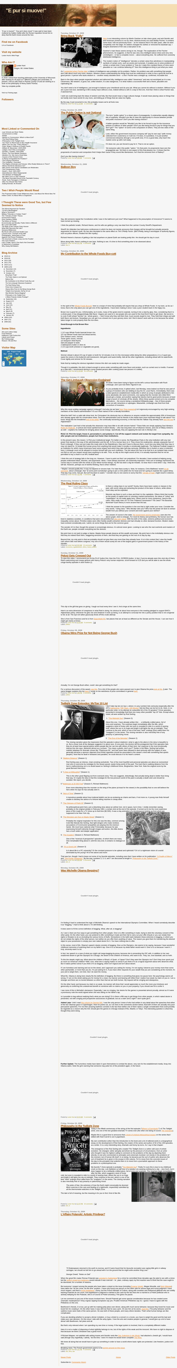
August (8, 301)
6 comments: (88, 622)
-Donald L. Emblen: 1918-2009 (13, 151)
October (9, 273)
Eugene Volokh (137, 1286)
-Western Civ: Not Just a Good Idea (14, 155)
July (7, 303)
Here (105, 38)
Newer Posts (66, 1357)
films (70, 1351)
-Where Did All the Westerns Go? (13, 166)
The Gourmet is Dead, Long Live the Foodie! (17, 239)
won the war (168, 420)
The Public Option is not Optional (81, 112)
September (10, 299)
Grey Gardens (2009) (9, 219)
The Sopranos (167, 1131)
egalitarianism (77, 547)
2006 (6, 322)
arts (67, 862)
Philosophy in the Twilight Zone (80, 1125)
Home (118, 1357)
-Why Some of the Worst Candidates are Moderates (20, 167)
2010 (6, 265)
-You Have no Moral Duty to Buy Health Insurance (19, 143)
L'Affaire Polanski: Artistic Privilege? (83, 1214)
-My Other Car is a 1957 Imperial (13, 176)
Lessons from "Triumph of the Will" (14, 233)
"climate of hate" (149, 473)
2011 (6, 262)
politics (94, 547)
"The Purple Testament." (73, 858)
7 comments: (87, 158)
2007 (6, 319)
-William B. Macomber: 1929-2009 (14, 148)
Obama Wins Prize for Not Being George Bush (89, 632)
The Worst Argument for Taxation (13, 209)
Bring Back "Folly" (72, 35)
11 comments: (88, 104)
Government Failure (9, 217)
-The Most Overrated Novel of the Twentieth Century (20, 178)
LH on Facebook (8, 45)
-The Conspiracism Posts (11, 169)
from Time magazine (128, 409)
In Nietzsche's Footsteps (10, 244)
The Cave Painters (8, 241)
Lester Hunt (21, 66)
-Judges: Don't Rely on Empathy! (13, 150)
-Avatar (4, 135)
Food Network (7, 333)
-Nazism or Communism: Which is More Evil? (18, 137)
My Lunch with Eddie (9, 225)
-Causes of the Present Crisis (12, 157)
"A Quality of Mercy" (164, 856)
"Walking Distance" (70, 758)
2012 (6, 260)
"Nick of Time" (68, 793)
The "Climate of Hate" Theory (12, 216)
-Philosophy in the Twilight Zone (13, 141)
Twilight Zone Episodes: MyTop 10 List (84, 703)
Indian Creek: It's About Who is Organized (16, 195)
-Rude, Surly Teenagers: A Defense (14, 180)
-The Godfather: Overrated (11, 162)
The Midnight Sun (130, 1167)
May (7, 307)
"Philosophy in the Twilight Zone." (145, 858)
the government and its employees (146, 515)
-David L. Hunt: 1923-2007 (11, 171)
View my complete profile (11, 86)
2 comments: (87, 860)
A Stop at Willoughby (71, 772)
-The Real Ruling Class (10, 139)
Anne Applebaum (87, 1290)
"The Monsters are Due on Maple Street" (79, 817)
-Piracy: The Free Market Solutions (14, 153)
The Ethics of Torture (9, 221)
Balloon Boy (68, 166)
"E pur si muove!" (26, 10)
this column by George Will (91, 1003)
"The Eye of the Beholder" (118, 738)
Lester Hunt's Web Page (10, 55)
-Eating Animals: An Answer (11, 183)
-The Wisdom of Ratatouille (11, 174)
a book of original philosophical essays (140, 1135)
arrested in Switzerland (108, 1278)
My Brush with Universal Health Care (15, 232)
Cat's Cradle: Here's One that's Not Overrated (18, 242)
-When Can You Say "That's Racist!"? (15, 144)
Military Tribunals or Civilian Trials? (14, 214)
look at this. (158, 689)
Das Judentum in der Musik (129, 1336)
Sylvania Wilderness (9, 230)
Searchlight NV (99, 619)
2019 (6, 256)
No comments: (88, 371)
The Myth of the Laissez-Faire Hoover (15, 226)
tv (69, 245)
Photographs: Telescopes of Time (13, 235)
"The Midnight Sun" (115, 718)
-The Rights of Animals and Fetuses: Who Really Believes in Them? (26, 164)
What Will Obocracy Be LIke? (12, 228)
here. (86, 691)
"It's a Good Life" (70, 847)
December (9, 269)
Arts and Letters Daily (9, 332)
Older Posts (170, 1357)
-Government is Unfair (9, 134)
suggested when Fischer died (75, 71)
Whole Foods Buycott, (83, 306)
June (8, 305)
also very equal (120, 519)
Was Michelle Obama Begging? (80, 870)
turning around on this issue (113, 1348)
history (89, 547)
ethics (85, 547)
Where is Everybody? (150, 1129)
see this (94, 689)
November (9, 271)
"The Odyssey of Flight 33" (73, 803)
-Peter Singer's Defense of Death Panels (16, 146)
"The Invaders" (68, 835)
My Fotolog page (8, 339)
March (8, 311)
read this (145, 1309)
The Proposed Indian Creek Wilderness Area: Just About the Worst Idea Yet (28, 193)
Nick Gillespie (166, 1286)
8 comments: (87, 693)
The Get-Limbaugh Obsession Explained (85, 379)
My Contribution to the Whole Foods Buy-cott (88, 253)
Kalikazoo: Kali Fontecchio (11, 335)
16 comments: (88, 545)
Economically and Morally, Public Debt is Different (19, 223)
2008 (6, 317)
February (9, 313)
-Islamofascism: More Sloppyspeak (14, 173)
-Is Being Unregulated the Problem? (14, 159)
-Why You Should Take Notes (12, 182)
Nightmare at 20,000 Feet (73, 784)
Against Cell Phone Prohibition (12, 237)
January (9, 315)
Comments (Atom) (79, 1362)
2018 (6, 258)
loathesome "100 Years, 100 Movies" (125, 708)
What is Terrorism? (8, 212)
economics (69, 547)
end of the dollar (92, 420)
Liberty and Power (8, 337)
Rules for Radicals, (68, 428)
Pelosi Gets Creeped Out (76, 555)
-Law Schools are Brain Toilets (12, 132)
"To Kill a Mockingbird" (10, 210)
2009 (6, 267)
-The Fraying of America (10, 160)
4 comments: (87, 243)
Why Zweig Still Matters (10, 246)
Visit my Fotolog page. (10, 92)
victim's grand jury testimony (78, 1280)
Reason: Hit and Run (9, 341)
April (7, 309)
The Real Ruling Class (74, 483)
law (67, 245)
